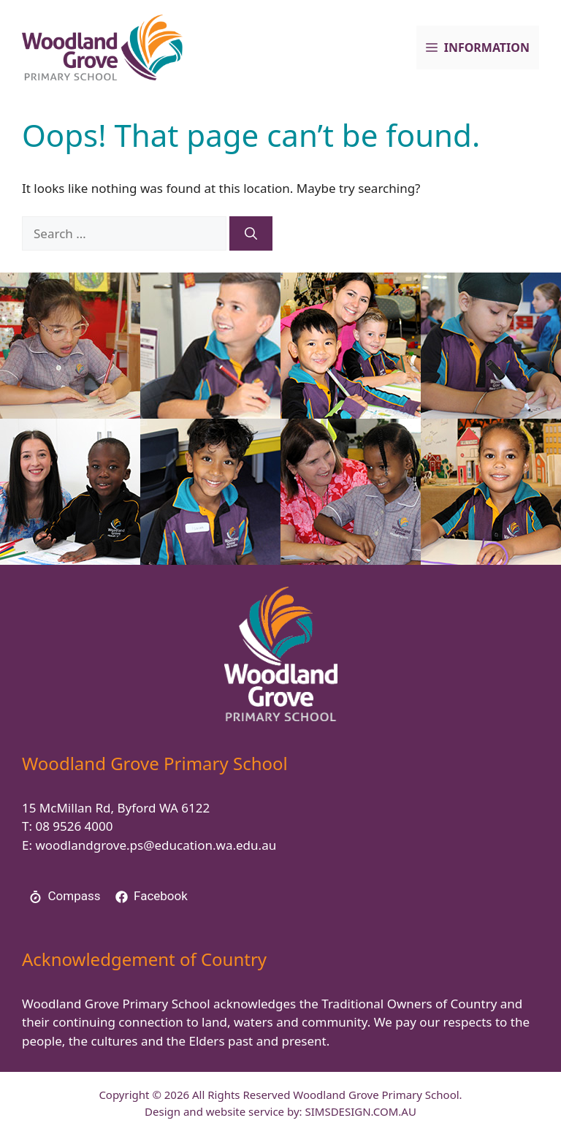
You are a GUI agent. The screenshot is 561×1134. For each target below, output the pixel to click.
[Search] (250, 233)
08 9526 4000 (73, 826)
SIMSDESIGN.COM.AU (360, 1111)
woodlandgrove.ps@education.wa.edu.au (155, 845)
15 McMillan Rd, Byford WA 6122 (116, 807)
